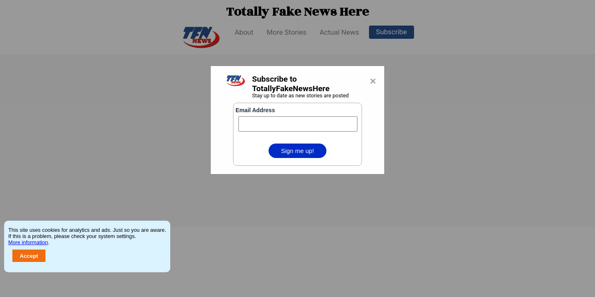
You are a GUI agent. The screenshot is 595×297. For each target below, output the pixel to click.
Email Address (255, 110)
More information (28, 242)
